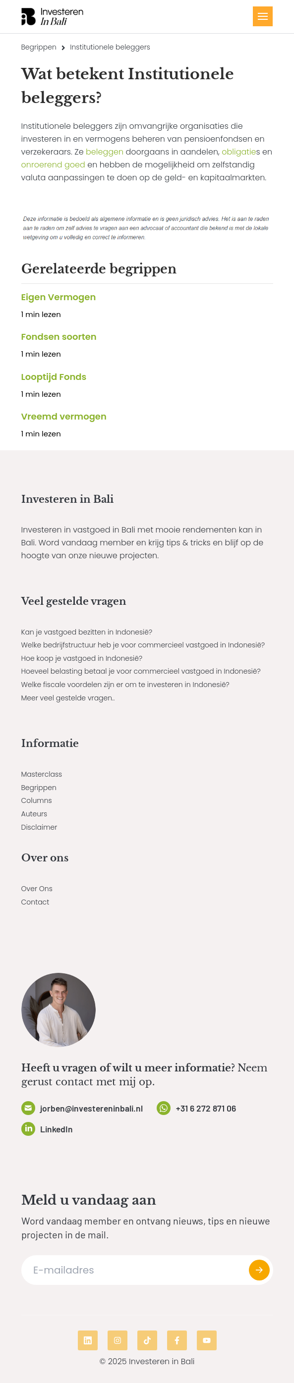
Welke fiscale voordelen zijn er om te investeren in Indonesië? (125, 685)
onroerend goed (53, 164)
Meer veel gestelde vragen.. (68, 698)
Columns (36, 800)
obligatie (239, 152)
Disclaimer (39, 827)
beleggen (104, 152)
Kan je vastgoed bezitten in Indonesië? (87, 632)
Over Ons (37, 889)
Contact (35, 902)
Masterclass (41, 774)
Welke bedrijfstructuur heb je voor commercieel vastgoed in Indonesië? (143, 645)
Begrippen (39, 47)
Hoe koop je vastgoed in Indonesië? (82, 658)
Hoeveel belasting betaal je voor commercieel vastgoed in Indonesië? (141, 671)
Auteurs (34, 814)
